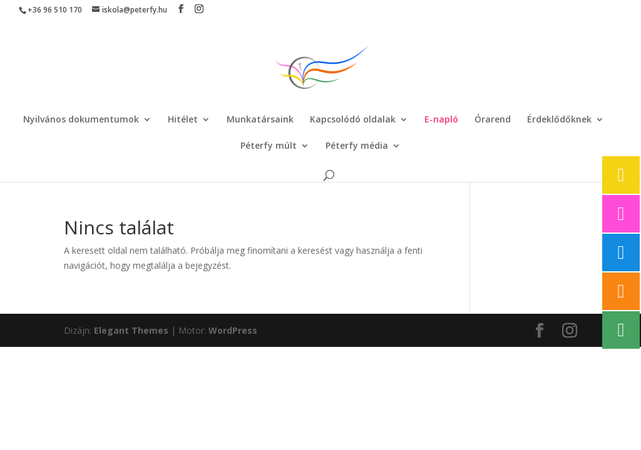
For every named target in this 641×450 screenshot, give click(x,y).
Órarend (492, 120)
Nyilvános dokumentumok (81, 120)
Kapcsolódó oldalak (353, 120)
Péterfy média (357, 146)
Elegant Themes (131, 330)
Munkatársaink (260, 120)
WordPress (232, 330)
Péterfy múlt (268, 146)
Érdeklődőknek (559, 120)
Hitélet (183, 120)
